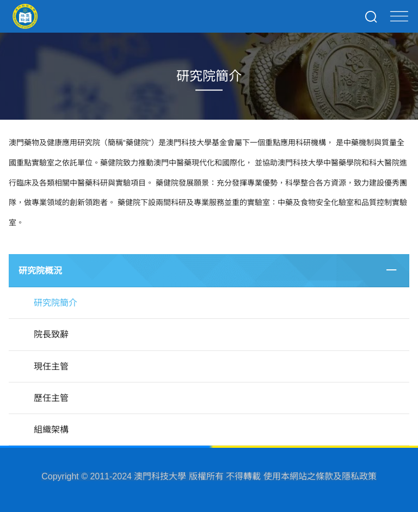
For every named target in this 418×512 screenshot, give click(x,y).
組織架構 (51, 429)
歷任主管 (51, 398)
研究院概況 (40, 270)
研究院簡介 (55, 302)
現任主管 (51, 366)
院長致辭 (51, 334)
